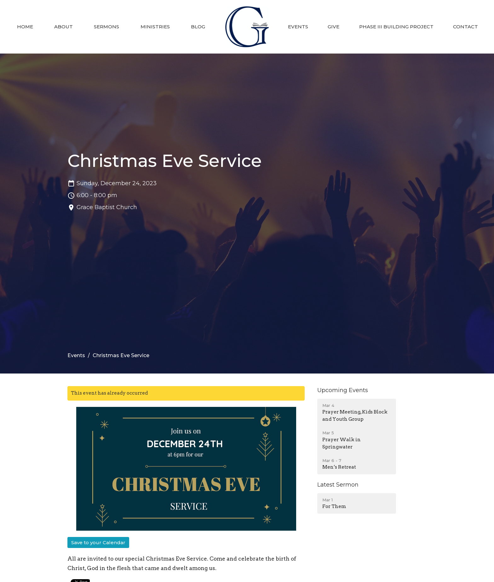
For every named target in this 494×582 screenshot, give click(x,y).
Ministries (155, 27)
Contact (465, 27)
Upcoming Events (342, 390)
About (63, 27)
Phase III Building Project (396, 27)
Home (25, 27)
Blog (198, 27)
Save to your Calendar (98, 542)
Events (298, 27)
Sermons (106, 27)
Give (333, 27)
